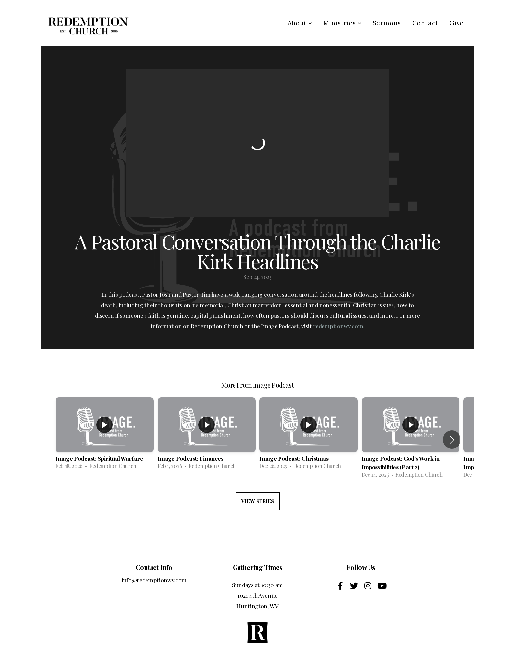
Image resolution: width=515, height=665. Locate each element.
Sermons (387, 23)
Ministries (343, 23)
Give (456, 23)
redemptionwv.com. (338, 326)
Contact (425, 23)
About (300, 23)
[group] (105, 435)
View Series (257, 501)
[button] (451, 439)
